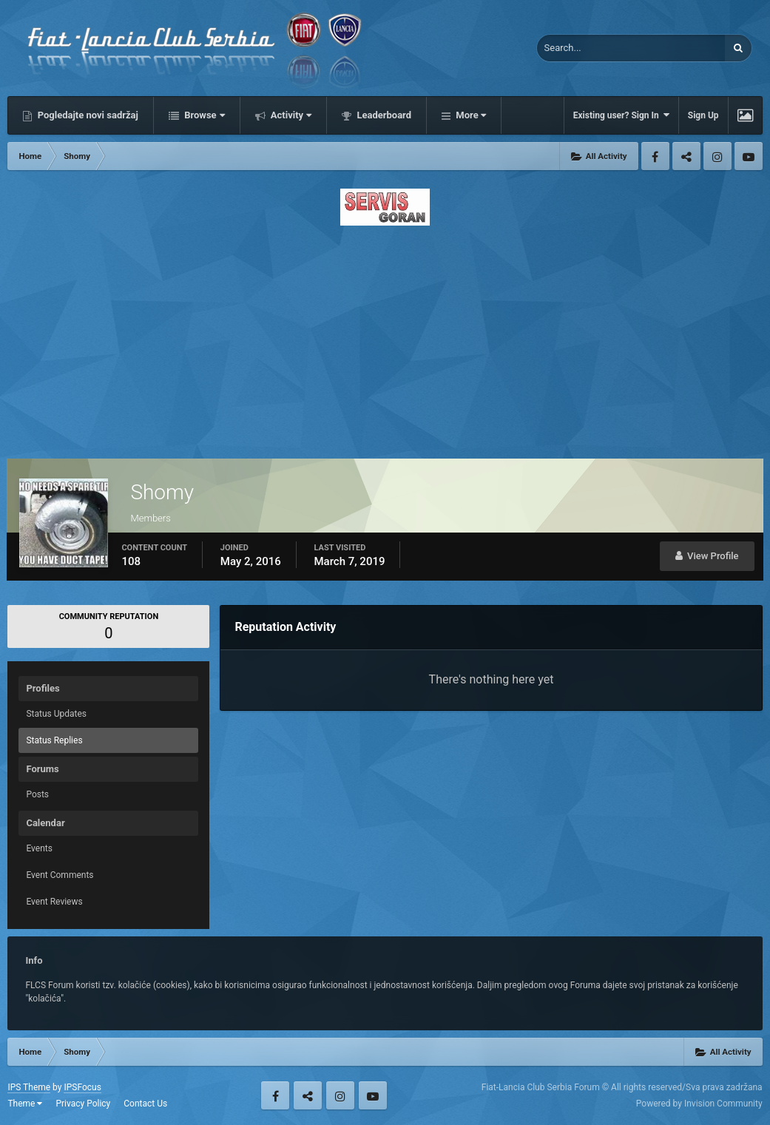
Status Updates (56, 714)
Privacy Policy (82, 1103)
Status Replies (54, 740)
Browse (203, 115)
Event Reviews (54, 901)
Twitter (686, 156)
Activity (290, 115)
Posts (37, 794)
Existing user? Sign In (621, 115)
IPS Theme (28, 1087)
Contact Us (145, 1103)
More (469, 115)
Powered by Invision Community (699, 1103)
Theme (24, 1103)
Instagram (717, 156)
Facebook (655, 156)
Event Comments (59, 875)
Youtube (748, 156)
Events (39, 848)
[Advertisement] (384, 338)
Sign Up (703, 115)
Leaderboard (382, 115)
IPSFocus (82, 1087)
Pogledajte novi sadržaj (86, 115)
